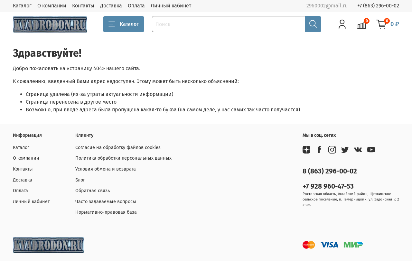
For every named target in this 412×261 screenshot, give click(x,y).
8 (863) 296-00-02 (330, 171)
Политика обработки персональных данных (123, 158)
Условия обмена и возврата (105, 169)
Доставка (111, 6)
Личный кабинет (171, 6)
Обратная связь (92, 190)
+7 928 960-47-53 (328, 186)
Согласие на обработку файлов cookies (118, 147)
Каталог (22, 6)
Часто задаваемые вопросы (105, 201)
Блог (80, 180)
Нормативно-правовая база (106, 212)
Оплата (136, 6)
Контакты (83, 6)
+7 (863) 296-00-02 (378, 6)
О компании (51, 6)
